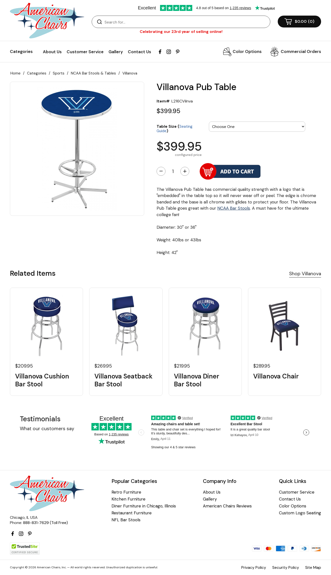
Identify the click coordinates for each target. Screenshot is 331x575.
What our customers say (47, 428)
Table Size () (175, 128)
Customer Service (85, 51)
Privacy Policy (253, 567)
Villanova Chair (276, 376)
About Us (52, 51)
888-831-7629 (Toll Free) (45, 522)
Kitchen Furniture (128, 499)
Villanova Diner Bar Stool (196, 380)
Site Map (313, 567)
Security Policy (285, 567)
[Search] (186, 22)
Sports (58, 73)
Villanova (129, 73)
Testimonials (40, 419)
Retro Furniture (126, 492)
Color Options (247, 51)
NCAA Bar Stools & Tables (93, 73)
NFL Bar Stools (125, 520)
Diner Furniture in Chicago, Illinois (143, 506)
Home (15, 73)
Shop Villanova (305, 274)
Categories (36, 73)
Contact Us (139, 51)
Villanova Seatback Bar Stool (123, 380)
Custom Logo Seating (300, 513)
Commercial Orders (301, 51)
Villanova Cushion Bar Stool (42, 380)
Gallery (116, 51)
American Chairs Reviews (227, 506)
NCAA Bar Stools (233, 208)
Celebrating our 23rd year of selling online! (181, 31)
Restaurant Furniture (131, 513)
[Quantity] (173, 171)
